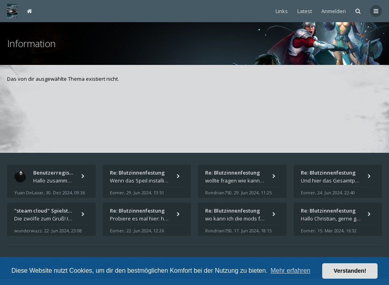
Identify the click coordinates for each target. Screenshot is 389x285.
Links (282, 11)
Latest (304, 11)
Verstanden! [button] (350, 271)
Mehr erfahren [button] (290, 270)
